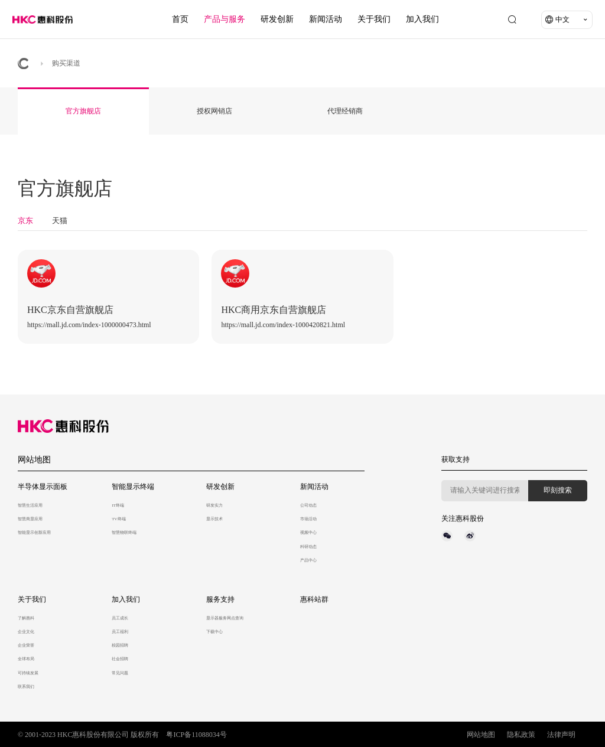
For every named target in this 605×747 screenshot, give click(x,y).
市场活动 (308, 519)
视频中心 (308, 532)
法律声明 (561, 734)
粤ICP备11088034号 (196, 734)
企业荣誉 (26, 645)
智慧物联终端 (124, 532)
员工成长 (120, 618)
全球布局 (26, 659)
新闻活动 (325, 19)
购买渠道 (66, 63)
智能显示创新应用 (34, 532)
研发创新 (277, 19)
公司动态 (308, 505)
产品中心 (308, 560)
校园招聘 (120, 645)
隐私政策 (521, 734)
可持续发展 (28, 673)
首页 (180, 19)
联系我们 (26, 686)
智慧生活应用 (30, 505)
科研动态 (308, 546)
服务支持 (220, 599)
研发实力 (214, 505)
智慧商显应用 (30, 519)
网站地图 (34, 459)
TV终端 (118, 519)
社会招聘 (120, 659)
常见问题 (120, 673)
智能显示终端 (133, 486)
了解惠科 (26, 618)
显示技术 (214, 519)
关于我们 (374, 19)
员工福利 (120, 631)
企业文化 (26, 631)
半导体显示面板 (42, 486)
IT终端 (118, 505)
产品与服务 (224, 19)
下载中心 (214, 631)
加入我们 (422, 19)
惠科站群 (314, 599)
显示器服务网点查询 (224, 618)
